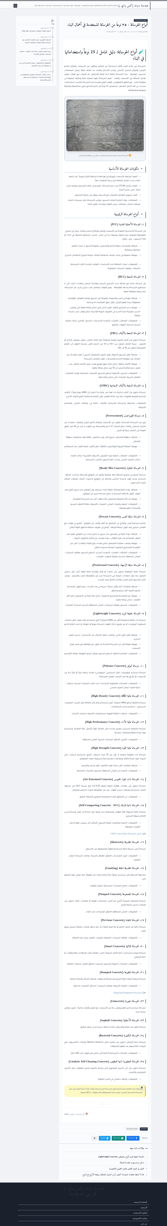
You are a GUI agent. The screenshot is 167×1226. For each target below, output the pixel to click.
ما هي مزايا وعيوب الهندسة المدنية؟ (132, 1162)
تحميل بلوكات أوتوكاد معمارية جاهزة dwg (36, 31)
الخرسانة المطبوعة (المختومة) (128, 993)
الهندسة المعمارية (100, 5)
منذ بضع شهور (45, 28)
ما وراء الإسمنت (57, 5)
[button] (133, 1138)
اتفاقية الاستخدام (140, 1213)
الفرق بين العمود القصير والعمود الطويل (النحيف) (126, 1168)
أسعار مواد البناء (39, 5)
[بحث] (15, 6)
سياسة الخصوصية (140, 1218)
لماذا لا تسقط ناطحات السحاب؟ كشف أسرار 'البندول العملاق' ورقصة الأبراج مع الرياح (113, 1174)
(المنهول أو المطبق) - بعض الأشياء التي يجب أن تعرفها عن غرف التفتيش (35, 64)
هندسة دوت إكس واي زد (132, 5)
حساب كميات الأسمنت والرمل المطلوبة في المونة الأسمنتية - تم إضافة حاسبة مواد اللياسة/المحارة (35, 77)
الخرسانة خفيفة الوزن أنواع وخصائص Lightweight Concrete (121, 1156)
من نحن (144, 1224)
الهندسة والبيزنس (87, 5)
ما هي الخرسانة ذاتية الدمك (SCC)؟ (126, 834)
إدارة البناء (49, 5)
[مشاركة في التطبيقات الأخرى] (95, 1138)
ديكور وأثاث (77, 5)
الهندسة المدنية (112, 5)
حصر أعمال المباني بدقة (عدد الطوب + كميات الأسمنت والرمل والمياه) (35, 53)
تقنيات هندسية (68, 5)
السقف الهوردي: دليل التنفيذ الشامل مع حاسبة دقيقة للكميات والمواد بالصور (36, 41)
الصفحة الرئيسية (140, 1202)
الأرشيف (143, 1207)
